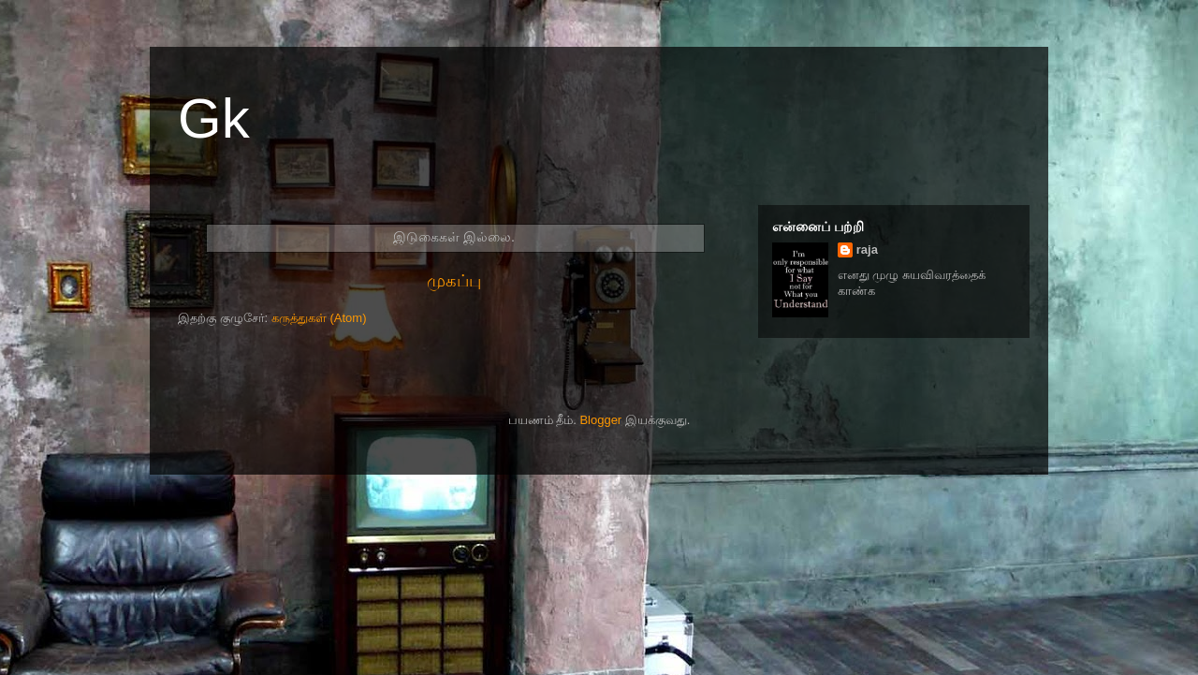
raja (867, 249)
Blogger (600, 420)
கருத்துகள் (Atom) (319, 318)
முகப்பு (454, 280)
